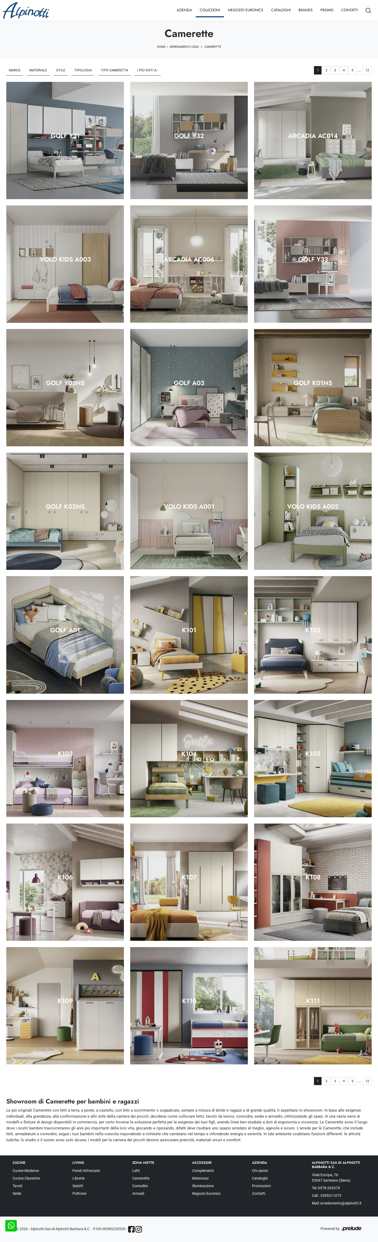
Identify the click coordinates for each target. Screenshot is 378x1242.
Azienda (184, 10)
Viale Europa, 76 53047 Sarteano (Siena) (331, 1177)
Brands (305, 10)
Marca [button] (14, 70)
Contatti (349, 10)
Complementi (203, 1171)
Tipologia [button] (83, 70)
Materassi (200, 1178)
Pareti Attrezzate (86, 1171)
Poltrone (79, 1193)
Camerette (212, 47)
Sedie (17, 1193)
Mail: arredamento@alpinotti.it (336, 1203)
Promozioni (261, 1186)
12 (367, 70)
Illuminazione (203, 1186)
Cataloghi (281, 10)
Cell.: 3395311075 (326, 1195)
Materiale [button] (38, 70)
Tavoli (17, 1186)
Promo (327, 10)
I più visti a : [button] (147, 70)
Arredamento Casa (184, 47)
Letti (136, 1171)
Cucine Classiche (26, 1178)
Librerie (78, 1178)
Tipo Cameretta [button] (114, 70)
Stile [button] (60, 70)
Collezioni (210, 10)
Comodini (140, 1186)
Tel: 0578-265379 (326, 1188)
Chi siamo (260, 1171)
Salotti (77, 1186)
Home (161, 47)
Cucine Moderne (26, 1171)
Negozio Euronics (245, 10)
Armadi (138, 1193)
